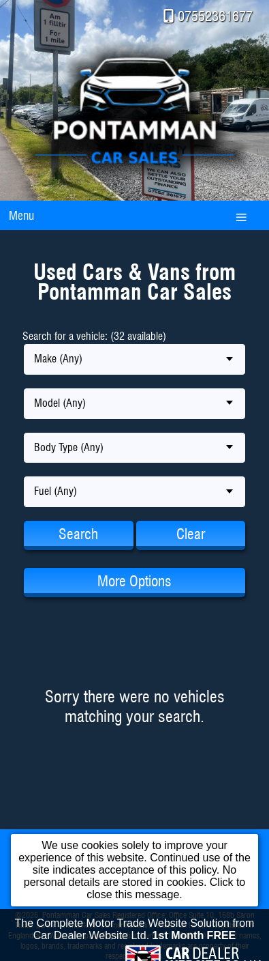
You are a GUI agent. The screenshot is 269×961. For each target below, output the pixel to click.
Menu (21, 215)
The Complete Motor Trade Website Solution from (135, 933)
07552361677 (215, 16)
